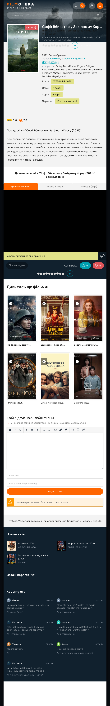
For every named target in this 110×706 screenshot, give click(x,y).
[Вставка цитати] (72, 430)
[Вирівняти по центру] (32, 430)
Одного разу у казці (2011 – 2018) (75, 653)
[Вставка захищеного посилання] (66, 430)
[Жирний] (10, 430)
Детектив (80, 58)
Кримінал (55, 58)
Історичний (68, 58)
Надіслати (55, 491)
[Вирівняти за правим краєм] (37, 430)
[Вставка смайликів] (55, 430)
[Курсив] (15, 430)
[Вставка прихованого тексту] (83, 430)
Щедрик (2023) (66, 612)
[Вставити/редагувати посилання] (60, 430)
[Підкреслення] (20, 430)
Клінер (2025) (15, 612)
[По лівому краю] (27, 430)
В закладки (17, 265)
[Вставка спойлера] (78, 430)
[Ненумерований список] (43, 430)
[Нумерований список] (49, 430)
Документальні (50, 61)
